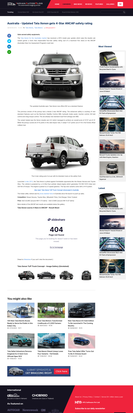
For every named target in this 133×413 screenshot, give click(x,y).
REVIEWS (88, 4)
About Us (78, 397)
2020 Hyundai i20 (53, 12)
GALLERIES (110, 4)
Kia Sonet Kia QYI (38, 12)
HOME (57, 4)
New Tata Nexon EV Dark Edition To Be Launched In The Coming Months (81, 323)
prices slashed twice (46, 193)
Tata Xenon (29, 28)
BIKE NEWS (78, 4)
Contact (97, 397)
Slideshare (27, 259)
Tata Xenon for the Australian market (34, 38)
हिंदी (120, 4)
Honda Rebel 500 (23, 12)
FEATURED (99, 4)
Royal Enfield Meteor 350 (70, 12)
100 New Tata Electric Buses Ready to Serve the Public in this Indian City (20, 323)
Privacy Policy (88, 397)
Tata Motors (38, 28)
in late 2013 (29, 181)
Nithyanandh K (49, 28)
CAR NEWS (67, 4)
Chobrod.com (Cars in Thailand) (43, 398)
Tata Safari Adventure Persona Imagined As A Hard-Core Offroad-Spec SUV (19, 353)
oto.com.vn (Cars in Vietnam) (17, 398)
